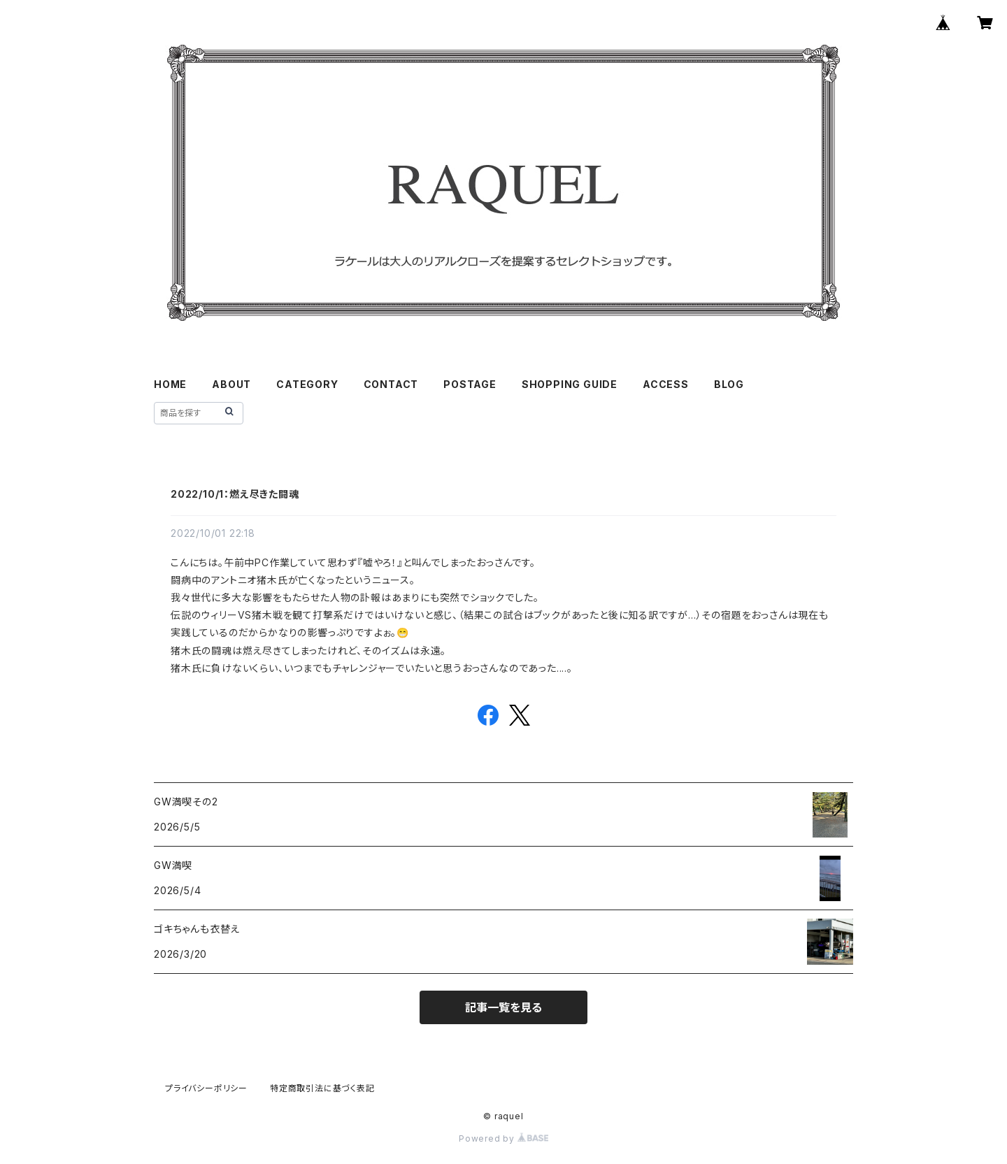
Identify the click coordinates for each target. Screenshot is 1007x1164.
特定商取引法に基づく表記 (322, 1088)
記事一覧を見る (503, 1007)
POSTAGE (470, 384)
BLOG (729, 384)
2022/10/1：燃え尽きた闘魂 (235, 494)
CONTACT (391, 384)
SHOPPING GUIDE (569, 384)
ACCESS (666, 384)
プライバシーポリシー (206, 1088)
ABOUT (231, 384)
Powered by (503, 1138)
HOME (170, 384)
